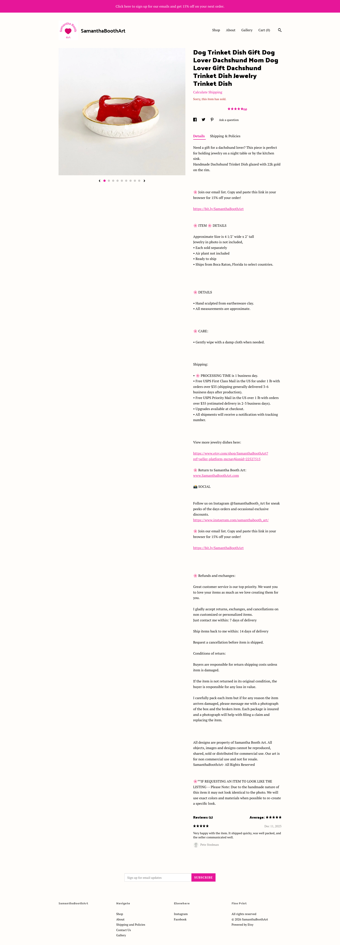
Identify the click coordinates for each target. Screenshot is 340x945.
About (230, 30)
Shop (216, 30)
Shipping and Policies (130, 924)
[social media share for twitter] (204, 120)
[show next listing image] (144, 181)
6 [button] (126, 181)
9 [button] (139, 181)
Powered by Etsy (242, 924)
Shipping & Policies (225, 136)
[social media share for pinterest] (212, 120)
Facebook (180, 919)
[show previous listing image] (99, 181)
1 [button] (104, 181)
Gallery (246, 30)
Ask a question (229, 120)
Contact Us (123, 930)
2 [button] (109, 181)
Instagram (181, 914)
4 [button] (117, 181)
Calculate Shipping (207, 92)
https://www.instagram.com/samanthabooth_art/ (231, 520)
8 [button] (135, 181)
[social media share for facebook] (195, 120)
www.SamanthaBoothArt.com (216, 475)
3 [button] (113, 181)
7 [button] (130, 181)
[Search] (279, 30)
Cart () (264, 30)
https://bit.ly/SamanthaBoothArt (218, 208)
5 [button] (122, 181)
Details (199, 136)
